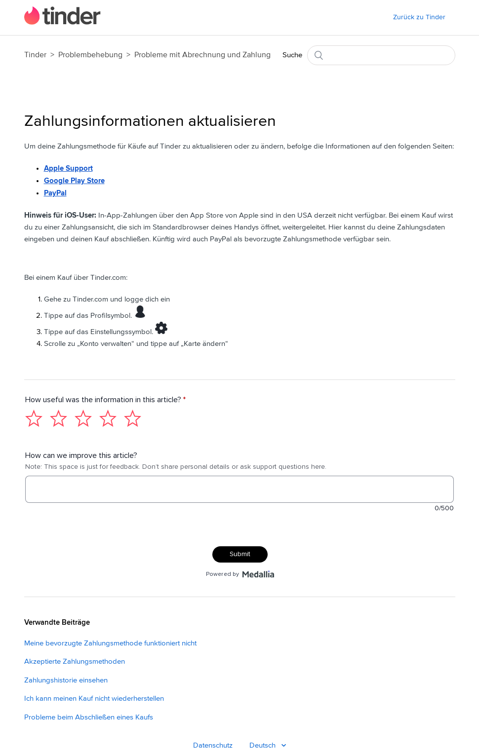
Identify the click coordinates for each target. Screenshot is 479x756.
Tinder (35, 55)
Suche (292, 55)
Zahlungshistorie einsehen (66, 684)
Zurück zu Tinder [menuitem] (419, 17)
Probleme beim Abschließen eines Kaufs (88, 721)
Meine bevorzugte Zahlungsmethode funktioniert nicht (110, 647)
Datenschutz (213, 750)
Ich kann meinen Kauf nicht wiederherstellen (94, 703)
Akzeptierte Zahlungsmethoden (74, 666)
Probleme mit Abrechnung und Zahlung (202, 55)
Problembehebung (90, 55)
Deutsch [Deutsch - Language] (263, 750)
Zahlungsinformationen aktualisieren (150, 121)
